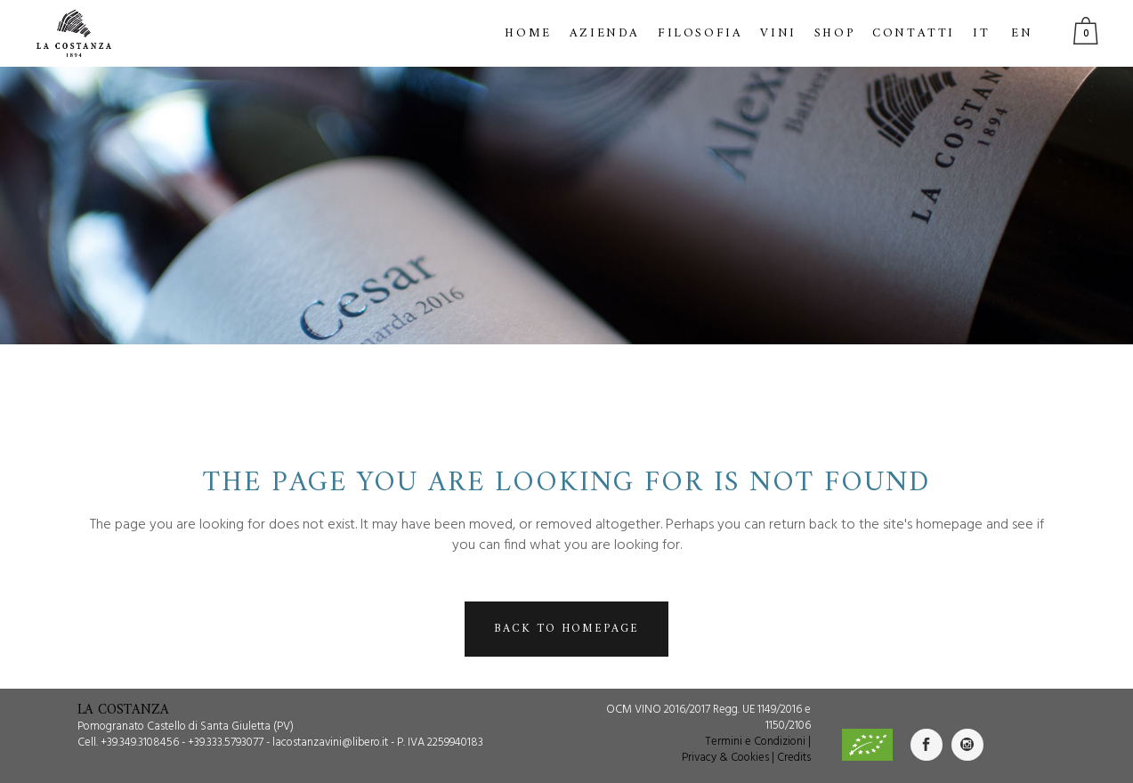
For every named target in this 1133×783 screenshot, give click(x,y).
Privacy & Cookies (725, 757)
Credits (794, 757)
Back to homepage (566, 628)
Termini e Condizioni (755, 741)
